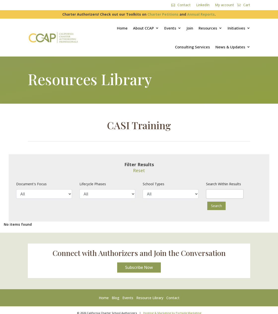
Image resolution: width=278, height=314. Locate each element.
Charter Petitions (162, 14)
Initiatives (236, 28)
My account (224, 5)
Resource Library (149, 298)
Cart (246, 5)
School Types (153, 184)
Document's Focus (31, 184)
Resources (208, 28)
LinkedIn (202, 5)
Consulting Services (192, 46)
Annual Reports (201, 14)
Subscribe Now (139, 268)
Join (190, 28)
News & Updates (230, 46)
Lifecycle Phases (92, 184)
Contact (184, 5)
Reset (139, 170)
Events (170, 28)
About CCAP (143, 28)
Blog (115, 298)
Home (122, 28)
